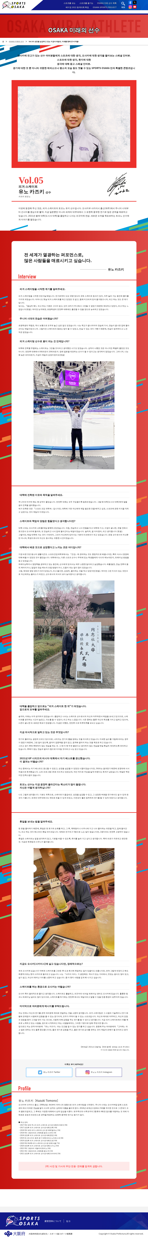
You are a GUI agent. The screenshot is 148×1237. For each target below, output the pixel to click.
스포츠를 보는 (70, 3)
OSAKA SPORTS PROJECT (105, 7)
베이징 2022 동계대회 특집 (77, 7)
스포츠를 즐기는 (87, 3)
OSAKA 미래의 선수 (16, 41)
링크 (68, 1220)
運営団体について (52, 1220)
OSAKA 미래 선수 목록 (107, 3)
